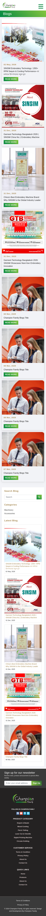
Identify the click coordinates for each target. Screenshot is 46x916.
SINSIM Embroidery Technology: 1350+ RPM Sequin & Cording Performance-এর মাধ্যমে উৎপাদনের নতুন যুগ (21, 71)
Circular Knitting (23, 841)
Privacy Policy (23, 856)
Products (23, 877)
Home (23, 874)
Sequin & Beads (23, 823)
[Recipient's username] (17, 783)
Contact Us (23, 863)
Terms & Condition (23, 852)
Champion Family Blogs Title (16, 318)
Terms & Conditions (23, 901)
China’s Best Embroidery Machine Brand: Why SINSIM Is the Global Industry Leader (22, 198)
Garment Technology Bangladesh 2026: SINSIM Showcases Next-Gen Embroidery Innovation (22, 263)
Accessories (9, 513)
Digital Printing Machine (23, 837)
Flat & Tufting (23, 830)
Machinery (8, 510)
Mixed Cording (22, 826)
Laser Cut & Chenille (23, 834)
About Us (23, 859)
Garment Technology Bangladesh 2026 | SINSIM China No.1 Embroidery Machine (21, 135)
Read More (11, 79)
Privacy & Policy (23, 905)
